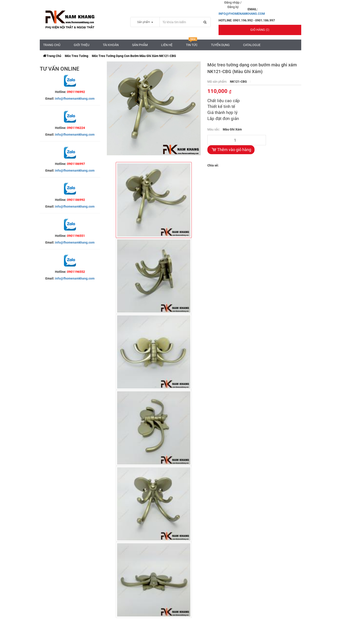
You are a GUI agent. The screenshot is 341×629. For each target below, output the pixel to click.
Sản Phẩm (140, 45)
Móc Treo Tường (76, 56)
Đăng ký (233, 7)
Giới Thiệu (81, 45)
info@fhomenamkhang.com (75, 98)
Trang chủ (51, 45)
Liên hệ (167, 45)
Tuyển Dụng (220, 45)
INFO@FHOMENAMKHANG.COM (242, 13)
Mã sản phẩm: (217, 81)
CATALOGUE (252, 45)
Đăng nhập (232, 2)
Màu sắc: (214, 129)
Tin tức (192, 43)
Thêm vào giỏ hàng (231, 149)
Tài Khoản (111, 45)
